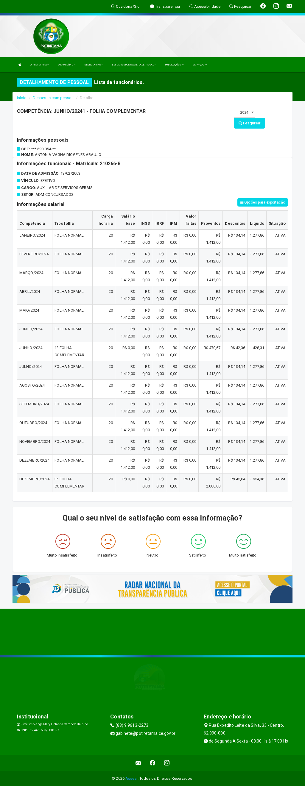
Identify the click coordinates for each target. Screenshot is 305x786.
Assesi (131, 778)
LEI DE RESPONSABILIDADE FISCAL (134, 64)
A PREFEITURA (39, 64)
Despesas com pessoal (53, 98)
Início (22, 98)
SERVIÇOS (199, 64)
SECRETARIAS (93, 64)
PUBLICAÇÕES (174, 64)
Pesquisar (249, 123)
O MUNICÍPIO (66, 64)
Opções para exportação (262, 202)
